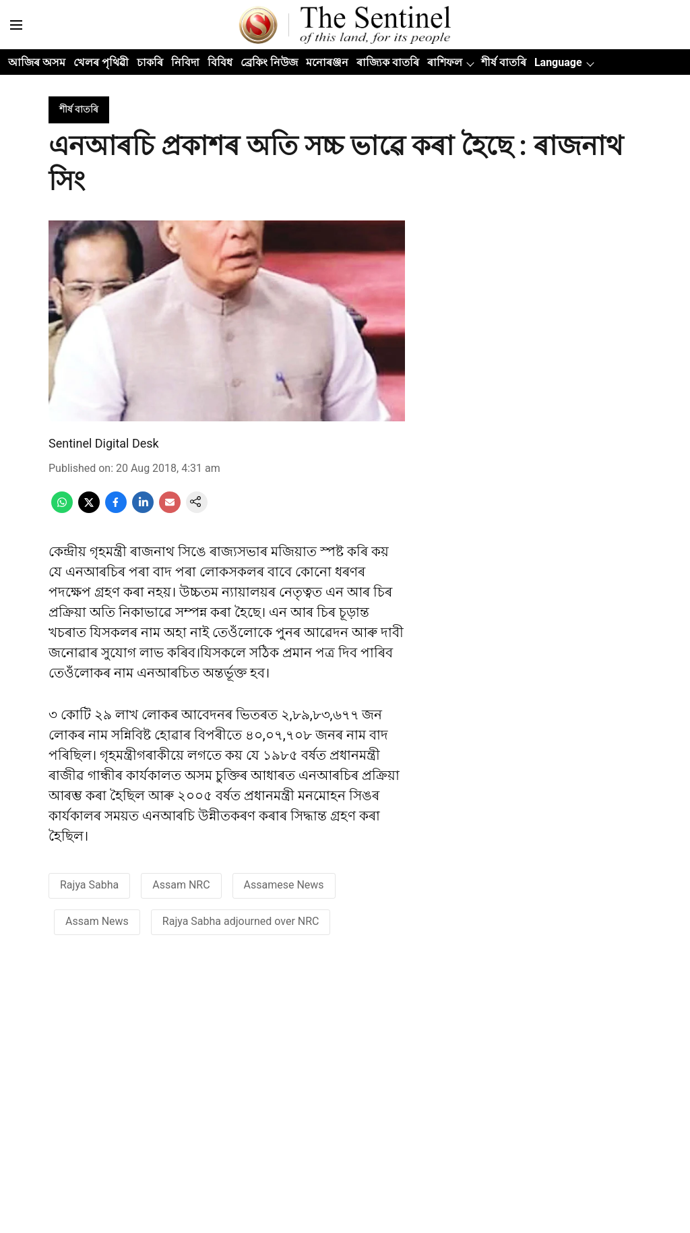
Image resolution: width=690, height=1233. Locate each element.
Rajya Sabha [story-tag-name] (89, 884)
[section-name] (79, 108)
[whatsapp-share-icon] (62, 509)
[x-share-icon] (89, 509)
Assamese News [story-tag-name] (284, 884)
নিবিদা (185, 62)
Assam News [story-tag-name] (97, 921)
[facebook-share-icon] (116, 509)
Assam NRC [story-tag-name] (181, 884)
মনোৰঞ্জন (327, 62)
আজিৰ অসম (36, 62)
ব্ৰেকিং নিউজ (269, 62)
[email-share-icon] (170, 509)
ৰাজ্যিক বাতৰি (387, 62)
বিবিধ (220, 62)
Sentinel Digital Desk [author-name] (104, 443)
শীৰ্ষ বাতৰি (503, 62)
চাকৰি (150, 62)
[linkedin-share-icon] (143, 509)
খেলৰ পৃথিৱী (101, 62)
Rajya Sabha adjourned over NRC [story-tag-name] (240, 921)
